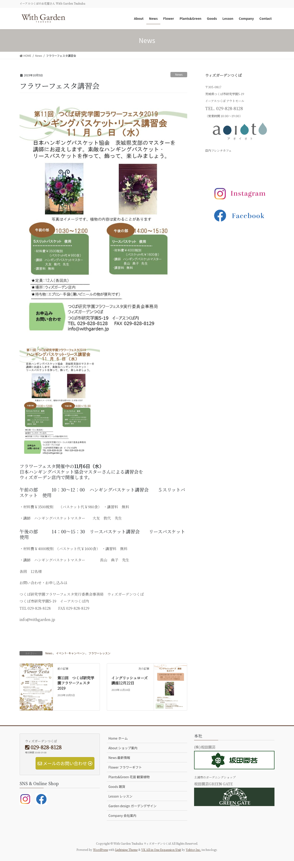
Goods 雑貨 (116, 786)
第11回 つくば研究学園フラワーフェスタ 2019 (77, 683)
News (179, 74)
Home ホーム (118, 738)
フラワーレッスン (99, 653)
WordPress (100, 850)
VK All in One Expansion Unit (161, 850)
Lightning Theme (126, 850)
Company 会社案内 (122, 815)
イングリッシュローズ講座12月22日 (129, 680)
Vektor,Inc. (193, 850)
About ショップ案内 (123, 748)
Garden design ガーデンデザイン (132, 806)
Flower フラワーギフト (125, 767)
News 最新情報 (119, 757)
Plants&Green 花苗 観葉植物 (129, 777)
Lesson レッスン (120, 796)
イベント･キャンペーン (70, 653)
